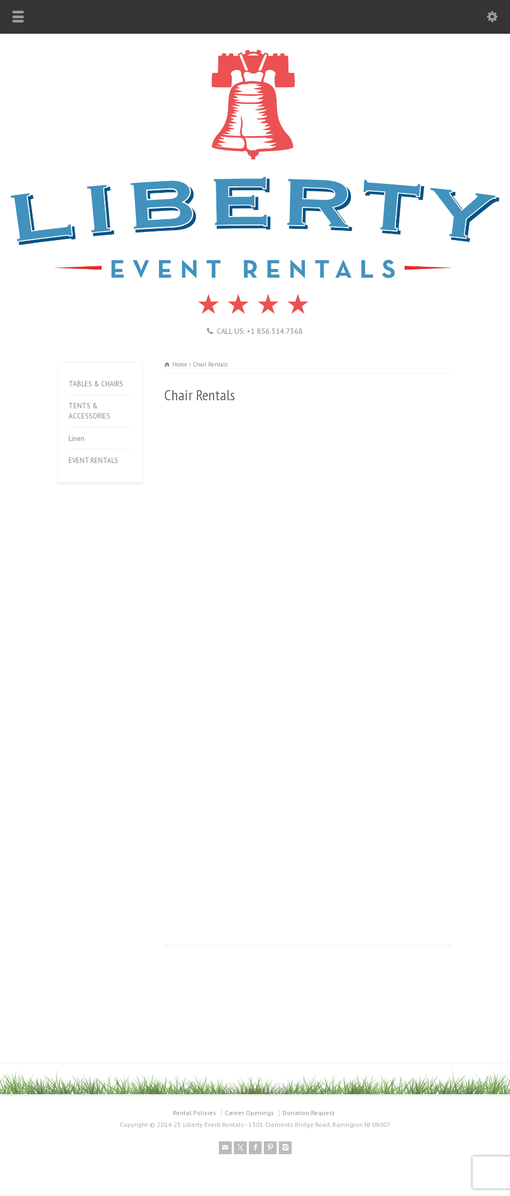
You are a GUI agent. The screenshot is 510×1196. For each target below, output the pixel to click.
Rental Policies (194, 1113)
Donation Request (308, 1113)
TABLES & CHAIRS (95, 383)
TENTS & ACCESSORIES (89, 411)
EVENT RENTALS (93, 460)
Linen (76, 438)
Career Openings (249, 1113)
